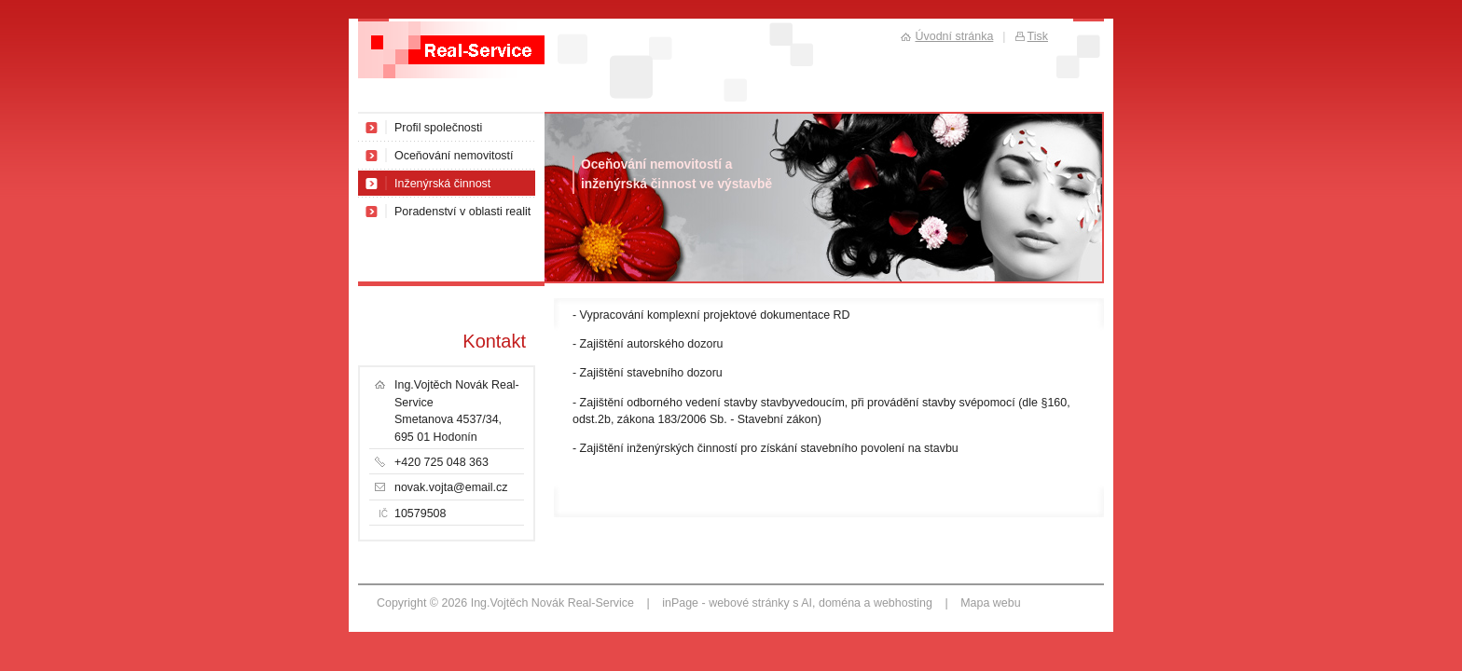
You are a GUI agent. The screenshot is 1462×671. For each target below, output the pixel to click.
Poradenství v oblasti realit (462, 211)
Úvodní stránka (954, 36)
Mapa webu (990, 602)
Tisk (1038, 36)
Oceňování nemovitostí (454, 155)
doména (840, 602)
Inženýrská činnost (442, 183)
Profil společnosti (438, 127)
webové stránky (749, 602)
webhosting (903, 602)
